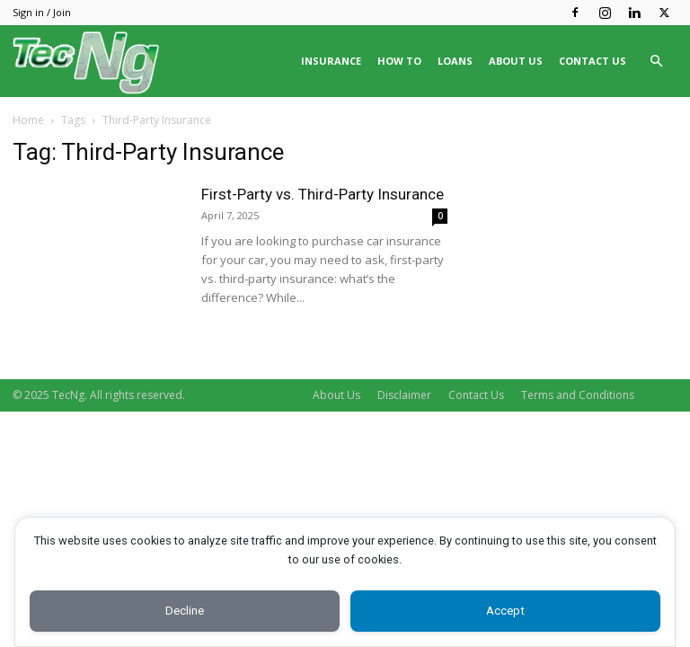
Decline (185, 609)
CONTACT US (592, 60)
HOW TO (399, 60)
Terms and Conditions (577, 395)
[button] (655, 61)
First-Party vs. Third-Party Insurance (322, 194)
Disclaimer (404, 395)
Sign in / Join (42, 12)
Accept (505, 609)
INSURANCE (331, 60)
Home (28, 120)
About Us (336, 395)
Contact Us (476, 395)
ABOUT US (516, 60)
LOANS (455, 60)
